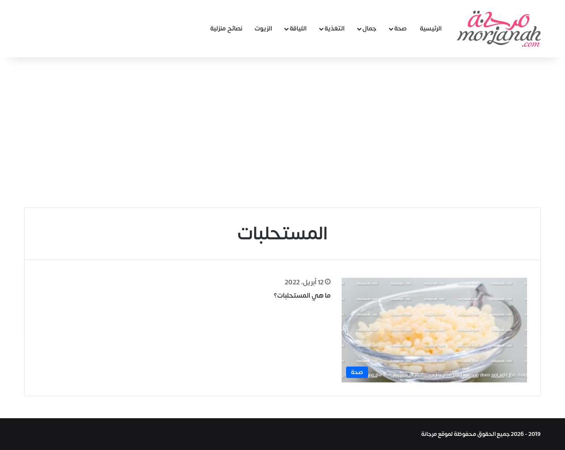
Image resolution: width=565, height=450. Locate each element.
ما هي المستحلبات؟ (302, 295)
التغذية (334, 28)
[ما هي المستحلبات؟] (434, 330)
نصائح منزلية (226, 28)
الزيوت (263, 28)
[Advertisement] (282, 132)
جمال (369, 28)
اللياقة (298, 28)
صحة (400, 28)
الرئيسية (431, 28)
